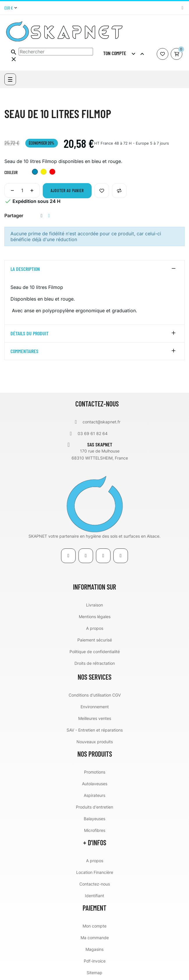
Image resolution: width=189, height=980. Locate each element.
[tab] (94, 269)
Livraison (94, 604)
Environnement (95, 706)
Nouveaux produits (94, 741)
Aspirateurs (94, 795)
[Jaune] (44, 172)
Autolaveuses (94, 783)
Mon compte (94, 925)
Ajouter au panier (67, 190)
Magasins (94, 949)
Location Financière (94, 872)
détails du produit (29, 333)
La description (25, 269)
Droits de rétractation (94, 663)
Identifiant (94, 895)
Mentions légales (94, 616)
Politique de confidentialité (94, 651)
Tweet (49, 216)
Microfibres (94, 830)
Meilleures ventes (94, 718)
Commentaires (24, 351)
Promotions (94, 771)
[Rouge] (52, 172)
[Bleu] (35, 172)
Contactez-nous (94, 883)
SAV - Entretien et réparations (95, 729)
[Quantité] (22, 190)
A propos (94, 628)
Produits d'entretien (94, 806)
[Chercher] (56, 51)
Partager (41, 216)
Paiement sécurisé (94, 639)
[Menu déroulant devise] (10, 8)
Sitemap (94, 972)
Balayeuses (94, 818)
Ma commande (95, 937)
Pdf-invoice (95, 960)
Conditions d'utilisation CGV (95, 695)
